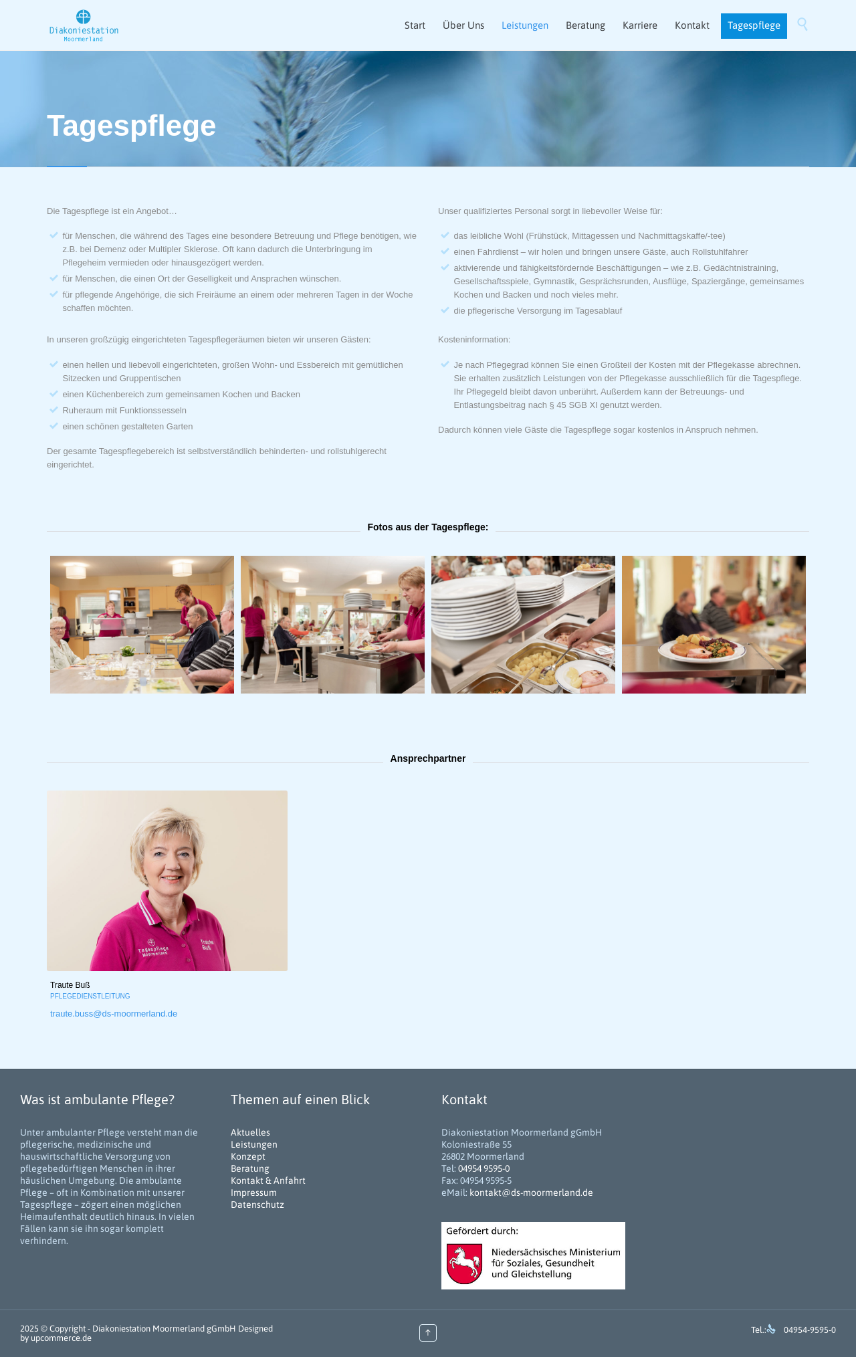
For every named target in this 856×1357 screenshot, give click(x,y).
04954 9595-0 (484, 1168)
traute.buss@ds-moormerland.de (113, 1014)
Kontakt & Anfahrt (268, 1180)
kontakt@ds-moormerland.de (531, 1192)
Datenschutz (257, 1204)
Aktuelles (250, 1132)
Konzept (248, 1156)
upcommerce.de (61, 1338)
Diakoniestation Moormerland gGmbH (164, 1329)
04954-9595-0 (810, 1330)
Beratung (250, 1168)
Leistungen (254, 1144)
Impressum (254, 1192)
